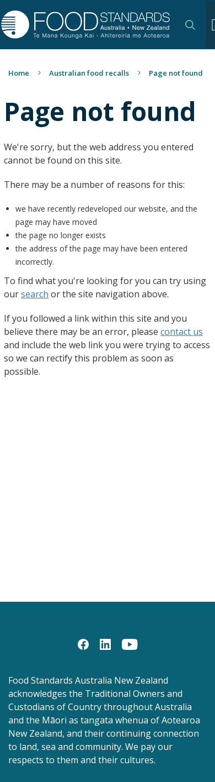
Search (190, 25)
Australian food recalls (89, 73)
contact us (181, 332)
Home (18, 73)
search (35, 294)
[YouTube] (130, 643)
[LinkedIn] (105, 643)
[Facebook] (83, 643)
